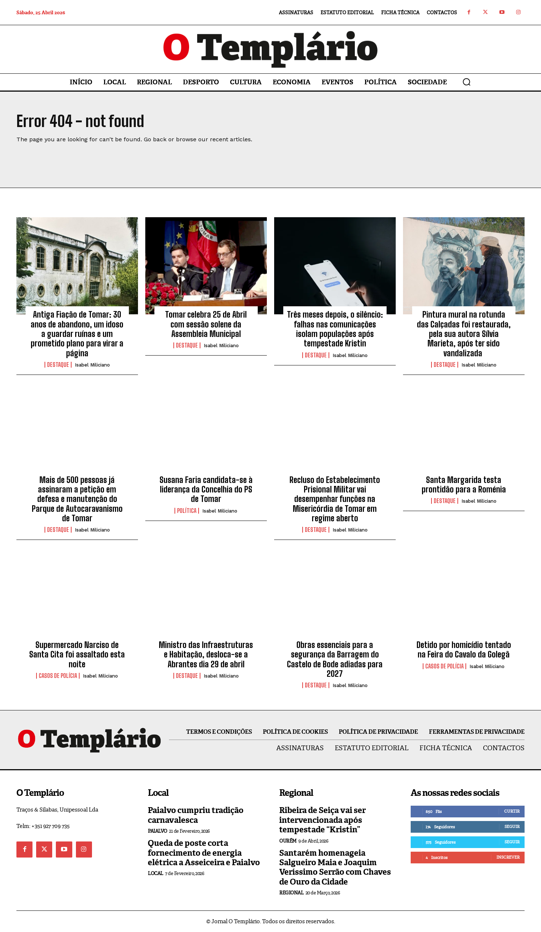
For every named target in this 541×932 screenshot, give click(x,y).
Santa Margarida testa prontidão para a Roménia (464, 484)
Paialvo (157, 831)
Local (155, 873)
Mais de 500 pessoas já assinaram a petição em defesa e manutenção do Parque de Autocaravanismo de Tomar (77, 499)
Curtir (511, 811)
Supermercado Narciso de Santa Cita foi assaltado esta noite (77, 654)
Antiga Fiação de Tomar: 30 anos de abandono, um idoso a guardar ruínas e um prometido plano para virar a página (77, 334)
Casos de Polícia (58, 676)
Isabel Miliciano (92, 365)
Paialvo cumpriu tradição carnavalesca (195, 815)
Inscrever (507, 857)
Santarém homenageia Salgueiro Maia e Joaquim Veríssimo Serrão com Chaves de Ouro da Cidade (335, 867)
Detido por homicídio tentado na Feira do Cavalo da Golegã (464, 649)
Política (186, 511)
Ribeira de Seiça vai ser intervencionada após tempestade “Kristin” (322, 820)
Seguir (511, 826)
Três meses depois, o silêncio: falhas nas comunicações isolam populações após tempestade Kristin (335, 329)
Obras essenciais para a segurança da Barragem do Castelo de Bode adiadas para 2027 (335, 659)
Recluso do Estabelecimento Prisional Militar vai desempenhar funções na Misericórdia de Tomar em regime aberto (334, 499)
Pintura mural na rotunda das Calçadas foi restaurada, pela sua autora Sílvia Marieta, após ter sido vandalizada (464, 334)
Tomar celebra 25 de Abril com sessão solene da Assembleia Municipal (206, 324)
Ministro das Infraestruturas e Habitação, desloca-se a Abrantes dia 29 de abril (206, 654)
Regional (291, 893)
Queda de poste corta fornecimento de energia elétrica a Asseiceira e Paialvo (204, 853)
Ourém (287, 841)
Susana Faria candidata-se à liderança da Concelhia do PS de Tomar (206, 489)
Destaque (58, 365)
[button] (466, 82)
